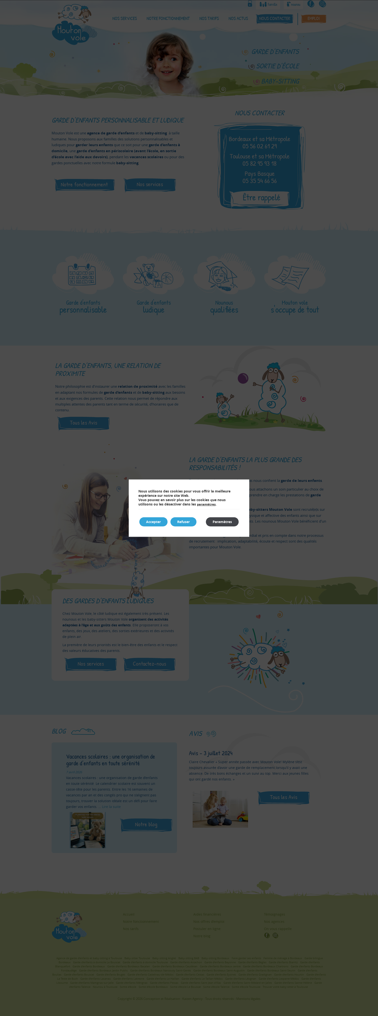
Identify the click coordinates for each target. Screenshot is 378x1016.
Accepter (154, 521)
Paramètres (221, 521)
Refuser (185, 521)
